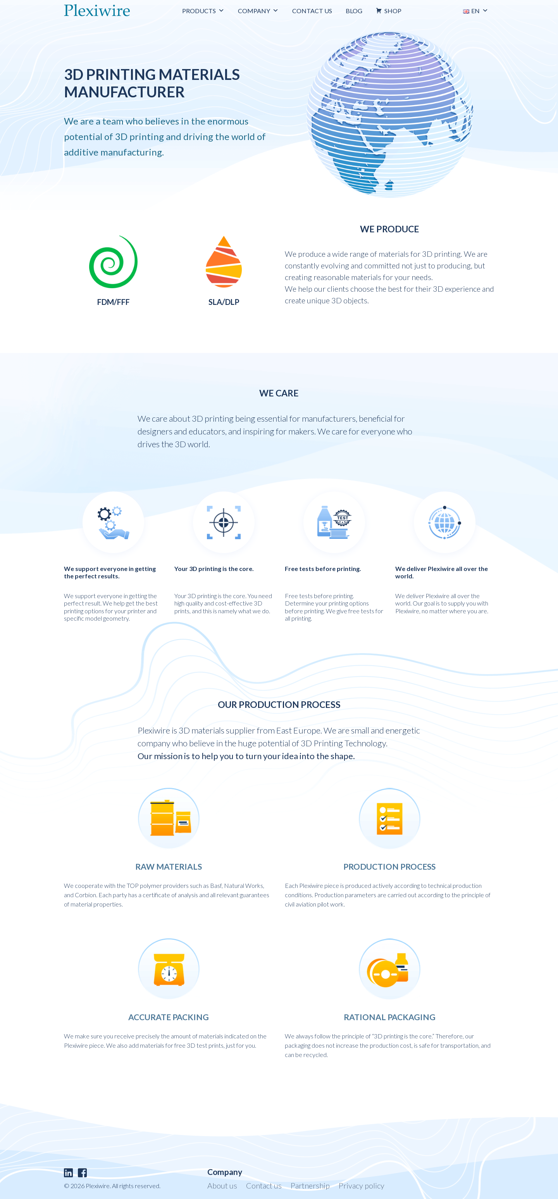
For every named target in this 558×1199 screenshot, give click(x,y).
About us (222, 1185)
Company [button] (258, 10)
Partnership (310, 1185)
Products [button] (203, 10)
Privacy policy (361, 1185)
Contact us (312, 10)
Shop (392, 10)
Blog (354, 10)
